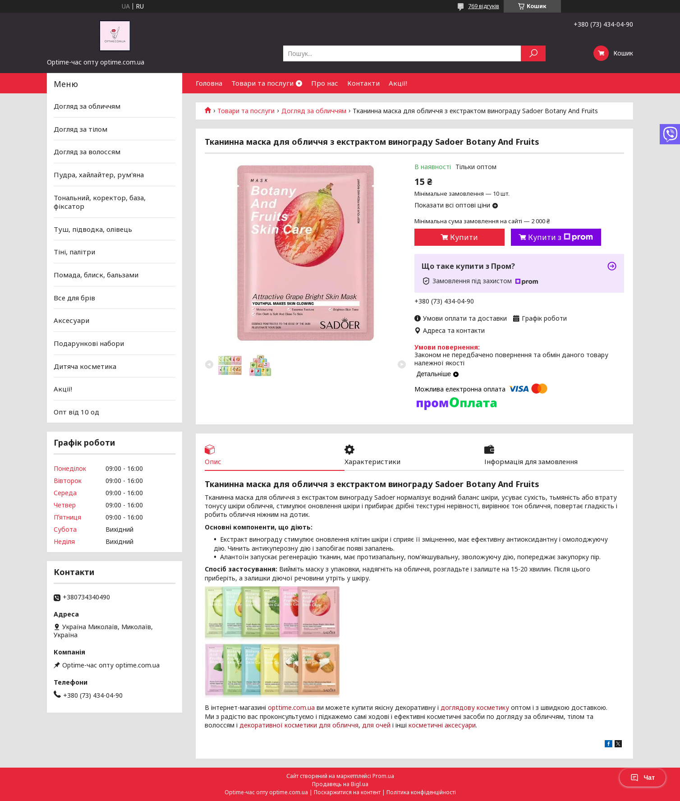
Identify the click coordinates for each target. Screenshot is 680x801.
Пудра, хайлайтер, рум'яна (99, 174)
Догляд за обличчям (313, 111)
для (368, 725)
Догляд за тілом (80, 129)
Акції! (398, 82)
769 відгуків (483, 6)
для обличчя (338, 725)
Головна (209, 82)
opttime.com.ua (291, 707)
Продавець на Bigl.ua (340, 784)
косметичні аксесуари (442, 725)
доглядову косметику (475, 707)
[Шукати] (533, 53)
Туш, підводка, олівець (93, 229)
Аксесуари (71, 320)
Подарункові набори (89, 343)
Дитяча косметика (85, 365)
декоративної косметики (278, 725)
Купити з (560, 237)
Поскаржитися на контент (347, 792)
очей (383, 725)
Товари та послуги (262, 82)
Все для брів (74, 297)
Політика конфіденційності (421, 792)
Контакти (363, 82)
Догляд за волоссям (87, 151)
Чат (642, 777)
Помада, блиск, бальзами (96, 274)
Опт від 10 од (76, 411)
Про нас (324, 82)
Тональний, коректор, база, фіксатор (100, 202)
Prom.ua (383, 776)
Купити (464, 237)
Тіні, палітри (74, 251)
